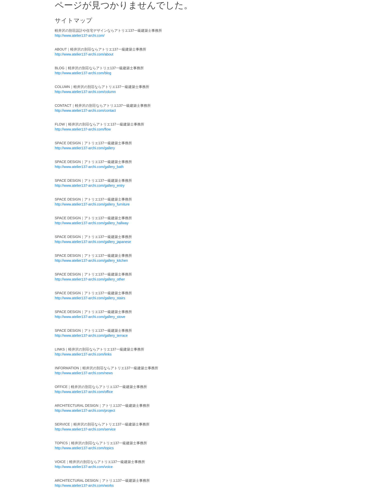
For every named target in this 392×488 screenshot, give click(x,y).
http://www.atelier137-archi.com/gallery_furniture (92, 204)
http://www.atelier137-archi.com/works (84, 486)
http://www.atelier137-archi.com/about (84, 54)
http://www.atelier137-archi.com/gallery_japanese (93, 242)
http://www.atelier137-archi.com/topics (84, 448)
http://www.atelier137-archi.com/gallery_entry (89, 186)
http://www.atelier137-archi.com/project (85, 410)
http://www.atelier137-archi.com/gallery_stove (90, 317)
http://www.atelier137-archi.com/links (83, 354)
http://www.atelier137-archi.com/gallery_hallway (91, 223)
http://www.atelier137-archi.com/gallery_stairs (90, 298)
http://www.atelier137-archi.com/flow (83, 129)
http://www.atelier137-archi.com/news (84, 373)
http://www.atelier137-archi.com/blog (83, 73)
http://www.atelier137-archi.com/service (85, 429)
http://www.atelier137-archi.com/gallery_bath (89, 167)
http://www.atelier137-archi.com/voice (84, 467)
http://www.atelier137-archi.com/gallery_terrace (91, 336)
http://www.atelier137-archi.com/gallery (85, 148)
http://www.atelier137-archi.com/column (85, 92)
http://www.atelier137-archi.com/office (84, 392)
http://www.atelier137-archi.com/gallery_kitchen (91, 260)
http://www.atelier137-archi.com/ (79, 36)
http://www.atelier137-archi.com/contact (85, 110)
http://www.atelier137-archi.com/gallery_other (90, 279)
